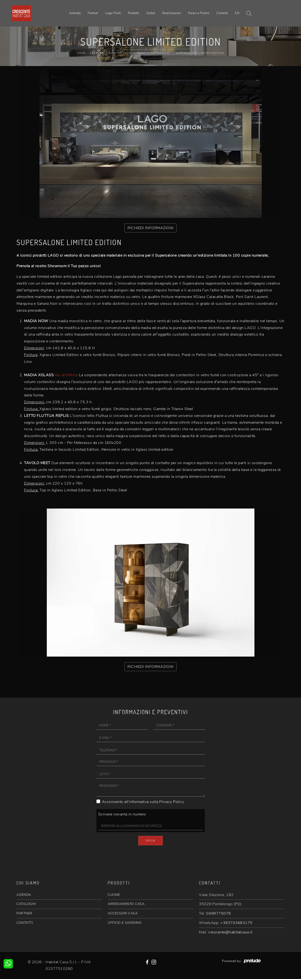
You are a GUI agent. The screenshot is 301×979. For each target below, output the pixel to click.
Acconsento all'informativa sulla (143, 801)
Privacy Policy (171, 801)
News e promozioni (153, 53)
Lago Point (113, 13)
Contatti (222, 13)
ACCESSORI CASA (123, 913)
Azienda (75, 13)
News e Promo (198, 13)
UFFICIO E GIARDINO (125, 922)
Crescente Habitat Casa (110, 53)
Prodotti (133, 13)
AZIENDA (23, 895)
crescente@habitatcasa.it (230, 932)
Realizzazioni (171, 13)
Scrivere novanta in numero (122, 814)
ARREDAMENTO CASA (126, 904)
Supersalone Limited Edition (200, 53)
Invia (150, 840)
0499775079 (218, 913)
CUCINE (114, 895)
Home (81, 53)
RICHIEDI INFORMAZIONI (150, 228)
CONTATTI (24, 922)
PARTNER (24, 913)
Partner (93, 13)
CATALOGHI (26, 904)
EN (237, 13)
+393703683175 (236, 922)
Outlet (150, 13)
